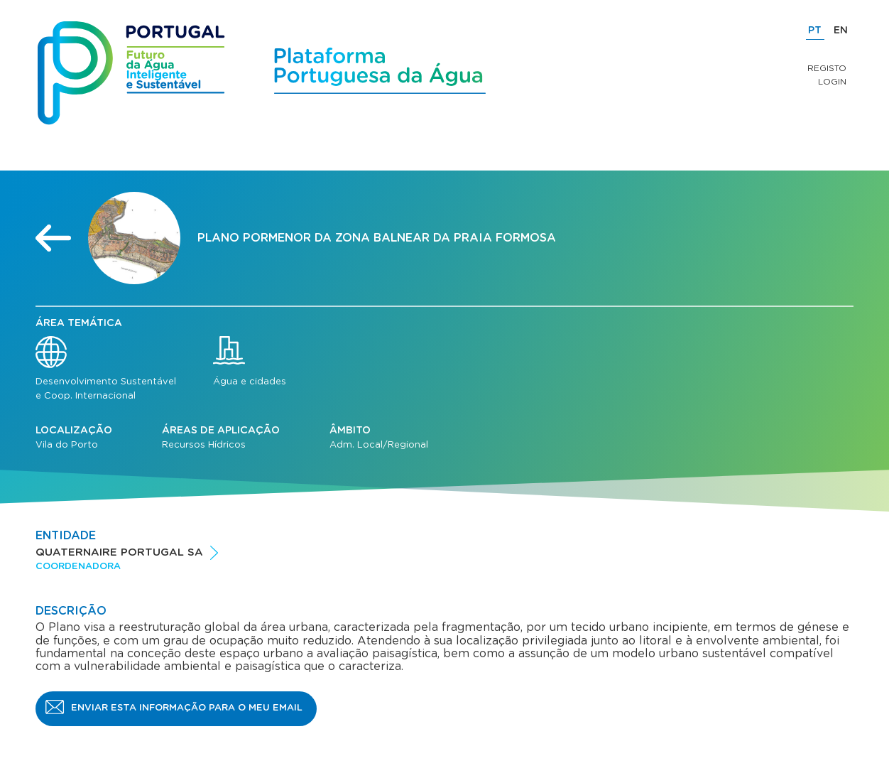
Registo (826, 68)
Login (832, 81)
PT (815, 31)
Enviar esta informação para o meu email (186, 708)
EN (841, 31)
